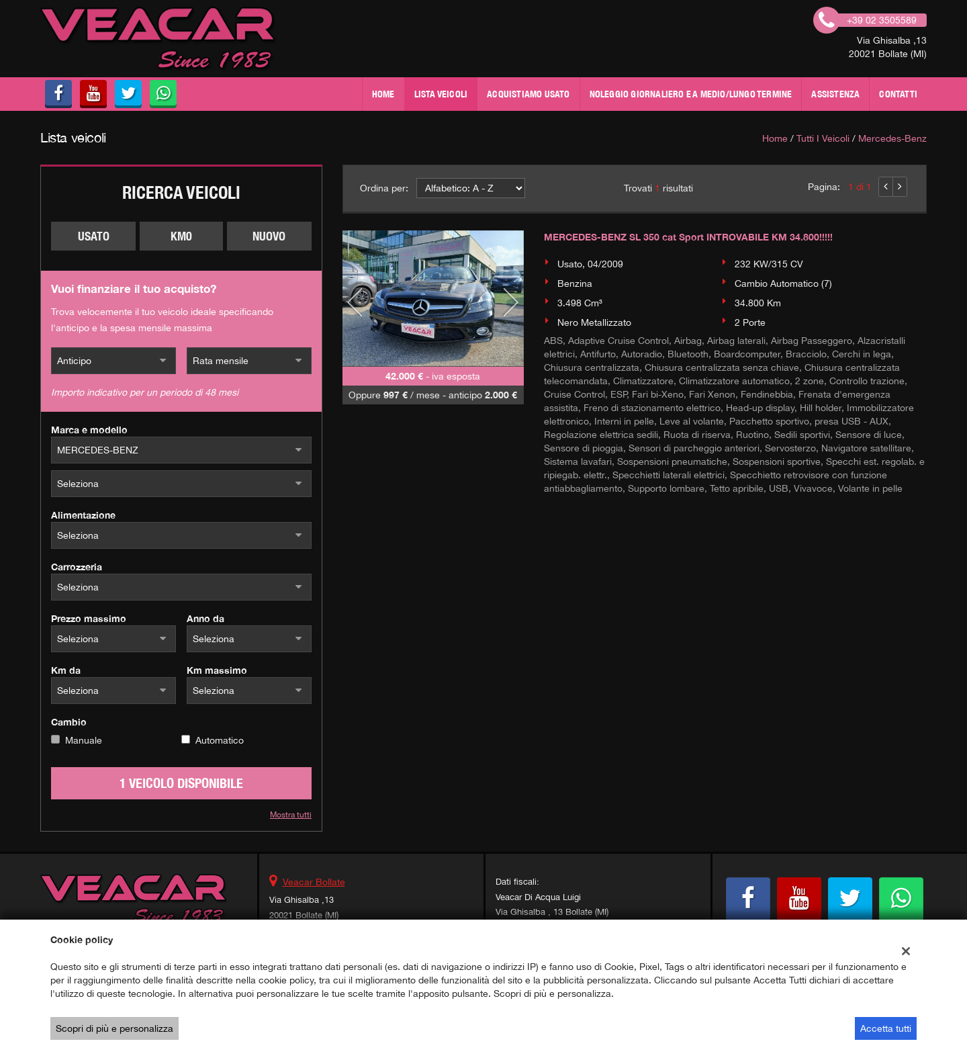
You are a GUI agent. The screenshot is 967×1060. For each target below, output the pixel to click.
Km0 (181, 236)
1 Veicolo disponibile (181, 783)
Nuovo (268, 236)
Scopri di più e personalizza (114, 1028)
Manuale (83, 740)
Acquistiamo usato (528, 94)
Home (383, 94)
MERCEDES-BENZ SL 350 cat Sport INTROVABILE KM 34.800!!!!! (688, 236)
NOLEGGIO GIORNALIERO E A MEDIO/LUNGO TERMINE (691, 94)
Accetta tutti (885, 1028)
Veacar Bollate (314, 882)
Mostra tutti (291, 815)
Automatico (219, 740)
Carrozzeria (76, 566)
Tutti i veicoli (822, 138)
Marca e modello (89, 429)
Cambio (69, 721)
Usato (93, 236)
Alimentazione (83, 515)
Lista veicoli (441, 94)
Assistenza (835, 94)
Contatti (898, 94)
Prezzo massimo (88, 618)
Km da (66, 670)
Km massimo (217, 670)
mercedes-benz (892, 138)
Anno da (205, 618)
